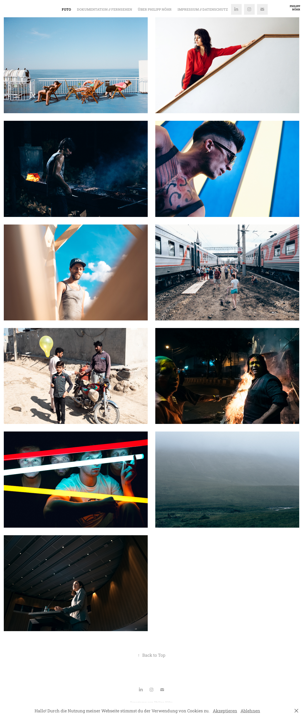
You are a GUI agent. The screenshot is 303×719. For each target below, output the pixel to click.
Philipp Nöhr (295, 7)
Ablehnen (250, 711)
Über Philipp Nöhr (155, 9)
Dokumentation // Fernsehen (104, 9)
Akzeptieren (225, 711)
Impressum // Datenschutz (203, 9)
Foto (66, 9)
